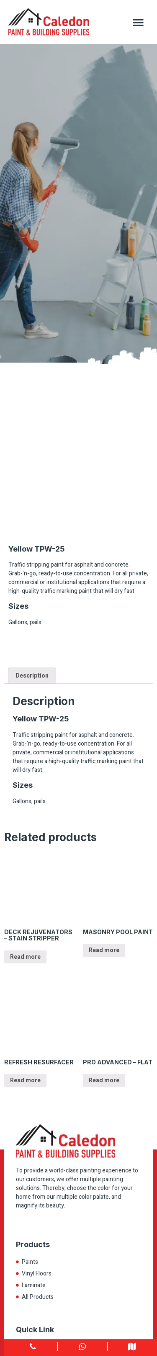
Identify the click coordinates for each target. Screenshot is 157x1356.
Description (32, 675)
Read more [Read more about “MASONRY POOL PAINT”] (104, 950)
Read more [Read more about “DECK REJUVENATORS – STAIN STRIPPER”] (25, 957)
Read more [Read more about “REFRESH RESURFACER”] (25, 1080)
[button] (138, 22)
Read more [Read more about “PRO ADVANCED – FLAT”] (104, 1080)
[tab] (32, 675)
